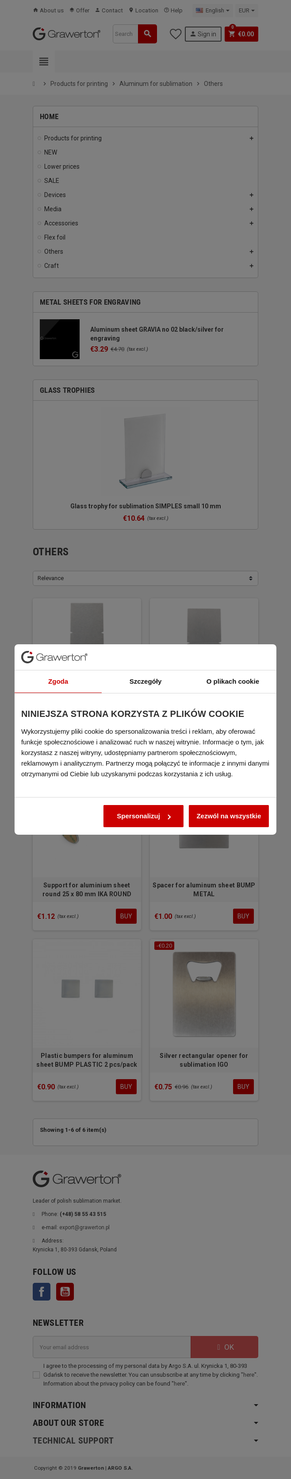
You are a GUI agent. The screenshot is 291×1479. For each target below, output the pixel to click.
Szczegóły (146, 654)
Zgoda (58, 654)
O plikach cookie (233, 654)
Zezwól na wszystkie (228, 789)
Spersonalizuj (144, 789)
